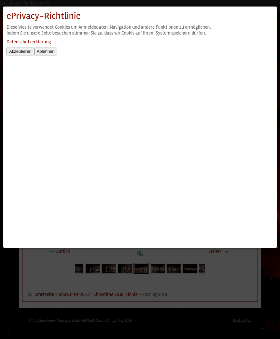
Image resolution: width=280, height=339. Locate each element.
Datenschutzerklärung (29, 42)
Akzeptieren (20, 51)
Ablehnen (46, 51)
